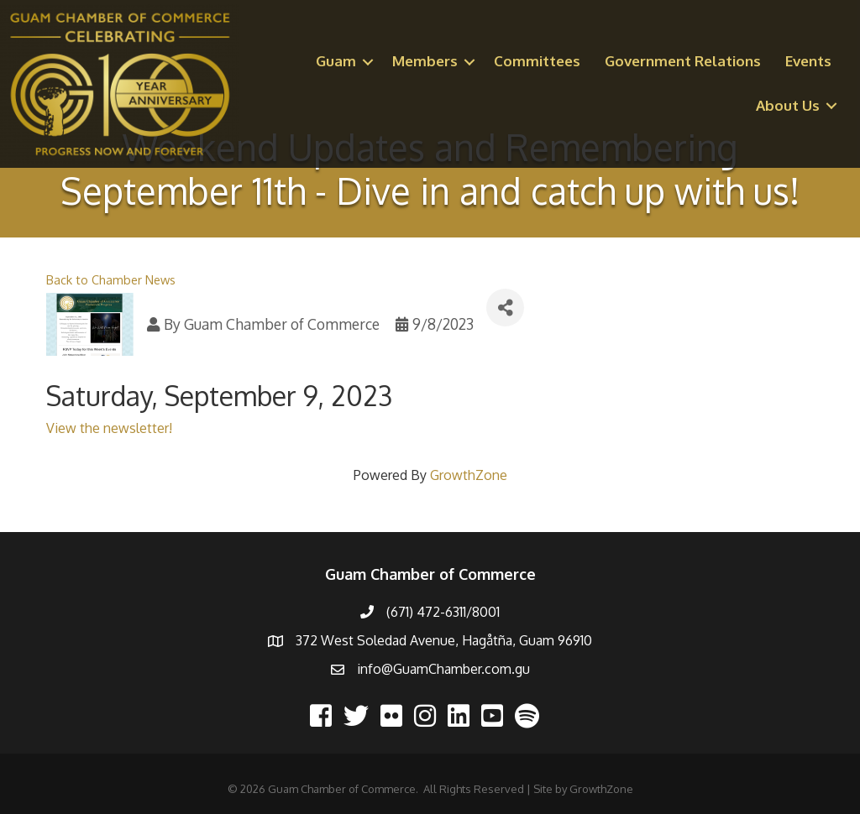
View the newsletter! (109, 428)
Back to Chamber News (111, 279)
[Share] (505, 307)
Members (425, 61)
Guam (336, 61)
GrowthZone (468, 475)
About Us (788, 105)
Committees (537, 61)
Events (808, 61)
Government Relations (683, 61)
